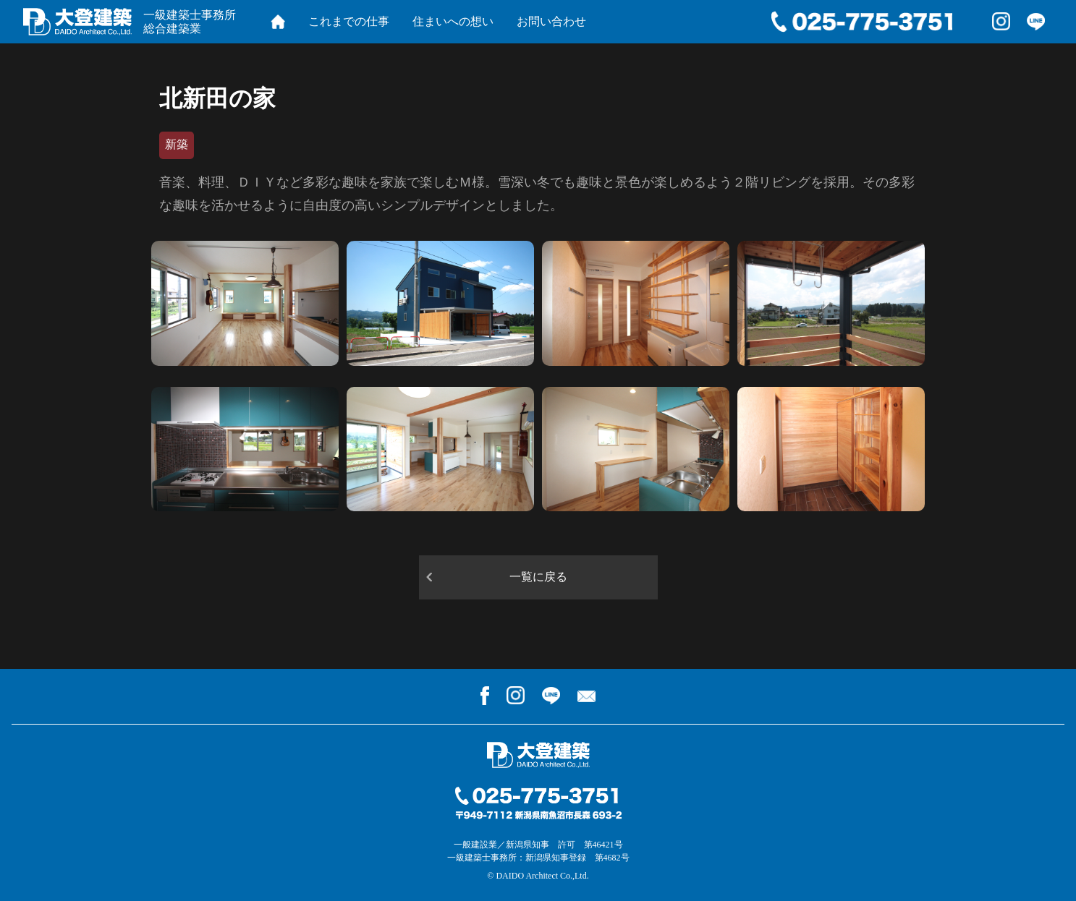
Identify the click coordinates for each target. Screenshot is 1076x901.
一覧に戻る (538, 577)
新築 (176, 144)
